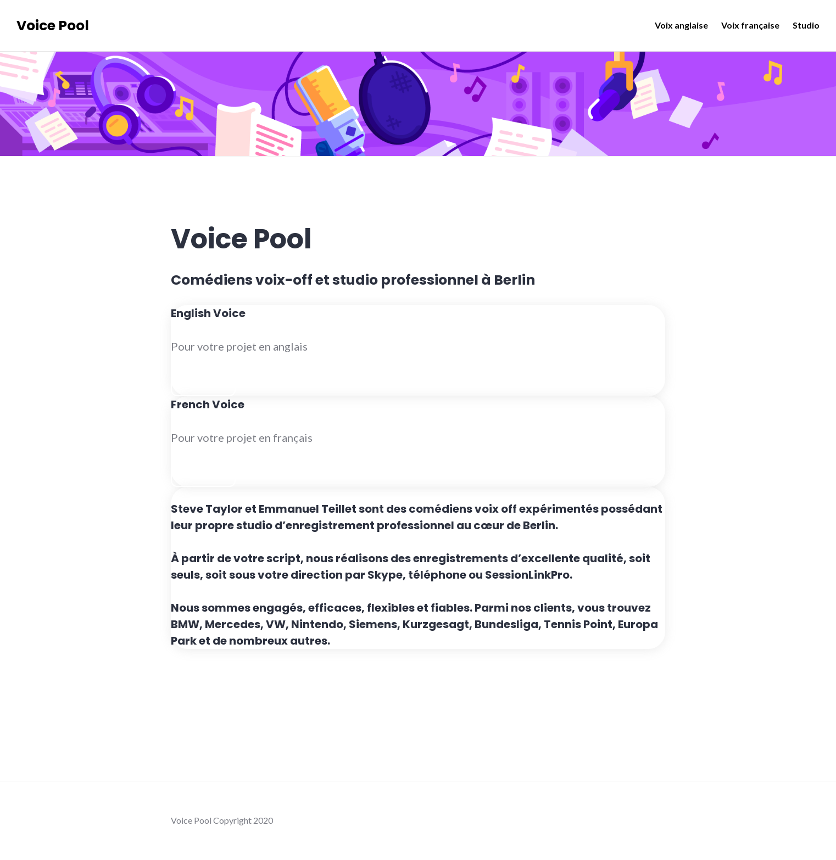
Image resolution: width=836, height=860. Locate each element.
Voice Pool (52, 25)
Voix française (750, 25)
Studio (806, 25)
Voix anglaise (681, 25)
